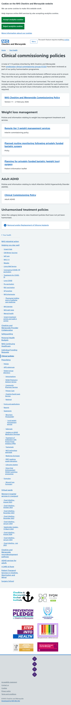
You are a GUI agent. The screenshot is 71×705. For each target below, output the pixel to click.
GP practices (8, 291)
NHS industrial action (10, 241)
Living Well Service (10, 266)
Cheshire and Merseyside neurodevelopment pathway (9, 553)
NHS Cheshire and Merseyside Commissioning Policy (32, 97)
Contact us (5, 685)
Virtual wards (7, 490)
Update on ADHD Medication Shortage (12, 433)
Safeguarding (7, 334)
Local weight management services (11, 422)
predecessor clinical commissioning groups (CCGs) (26, 67)
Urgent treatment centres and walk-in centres (10, 319)
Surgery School (7, 581)
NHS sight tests (9, 310)
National (9, 399)
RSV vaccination (9, 287)
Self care (7, 256)
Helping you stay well (10, 245)
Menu (34, 41)
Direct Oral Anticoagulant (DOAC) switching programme (11, 471)
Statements (7, 411)
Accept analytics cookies (13, 19)
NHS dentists (8, 307)
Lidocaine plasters (12, 465)
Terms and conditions (8, 694)
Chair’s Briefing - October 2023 (9, 507)
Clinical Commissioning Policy (20, 195)
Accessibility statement (9, 682)
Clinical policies (7, 356)
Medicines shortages (13, 456)
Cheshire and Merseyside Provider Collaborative (9, 327)
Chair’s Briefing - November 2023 (9, 512)
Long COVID (8, 281)
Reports (6, 407)
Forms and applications (12, 404)
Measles (6, 263)
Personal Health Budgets (8, 339)
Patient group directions (8, 372)
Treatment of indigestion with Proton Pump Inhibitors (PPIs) (10, 441)
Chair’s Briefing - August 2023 (9, 501)
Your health (13, 50)
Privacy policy (6, 691)
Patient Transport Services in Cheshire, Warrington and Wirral (9, 573)
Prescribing (6, 360)
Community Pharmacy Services (11, 386)
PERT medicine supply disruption (11, 460)
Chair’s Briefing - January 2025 (9, 539)
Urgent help (8, 249)
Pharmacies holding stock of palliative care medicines (12, 300)
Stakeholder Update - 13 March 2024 (11, 528)
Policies (6, 364)
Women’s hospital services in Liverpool (9, 495)
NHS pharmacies (9, 294)
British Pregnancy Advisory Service (11, 381)
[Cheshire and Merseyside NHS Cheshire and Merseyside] (13, 42)
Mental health (9, 313)
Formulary (7, 478)
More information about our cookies (16, 33)
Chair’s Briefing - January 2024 (9, 523)
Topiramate (10, 447)
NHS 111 (7, 260)
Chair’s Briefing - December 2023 (9, 517)
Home (3, 50)
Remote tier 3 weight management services (27, 128)
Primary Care (10, 391)
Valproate (9, 429)
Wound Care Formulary (9, 483)
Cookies (4, 688)
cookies (66, 40)
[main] (35, 320)
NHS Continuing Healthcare (8, 345)
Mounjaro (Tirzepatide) (9, 416)
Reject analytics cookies (13, 26)
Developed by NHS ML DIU (10, 701)
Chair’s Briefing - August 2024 (9, 533)
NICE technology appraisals (11, 451)
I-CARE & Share (7, 567)
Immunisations (11, 376)
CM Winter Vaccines (10, 253)
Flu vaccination (9, 284)
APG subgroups (9, 367)
